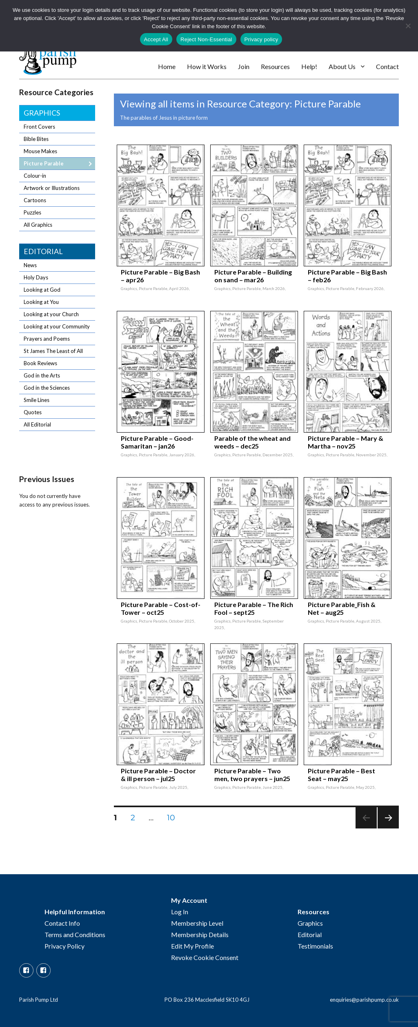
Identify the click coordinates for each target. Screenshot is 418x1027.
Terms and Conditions (74, 934)
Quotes (33, 412)
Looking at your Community (57, 326)
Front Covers (39, 126)
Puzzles (32, 212)
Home (167, 66)
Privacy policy (261, 39)
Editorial (43, 251)
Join (243, 66)
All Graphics (38, 224)
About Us (342, 66)
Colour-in (35, 175)
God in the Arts (42, 375)
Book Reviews (40, 363)
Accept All (156, 39)
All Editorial (37, 424)
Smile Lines (36, 400)
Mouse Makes (40, 151)
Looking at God (42, 289)
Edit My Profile (192, 946)
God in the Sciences (47, 387)
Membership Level (197, 923)
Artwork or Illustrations (52, 188)
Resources (275, 66)
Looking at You (41, 302)
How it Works (207, 66)
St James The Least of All (53, 351)
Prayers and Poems (47, 338)
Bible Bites (36, 139)
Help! (309, 66)
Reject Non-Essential (206, 39)
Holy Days (36, 277)
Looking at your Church (51, 314)
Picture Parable (44, 163)
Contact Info (62, 923)
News (30, 265)
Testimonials (315, 946)
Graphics (42, 112)
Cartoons (35, 200)
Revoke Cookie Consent (204, 957)
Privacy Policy (64, 946)
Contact (387, 66)
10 (174, 817)
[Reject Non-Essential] (408, 26)
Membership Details (200, 934)
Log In (179, 911)
